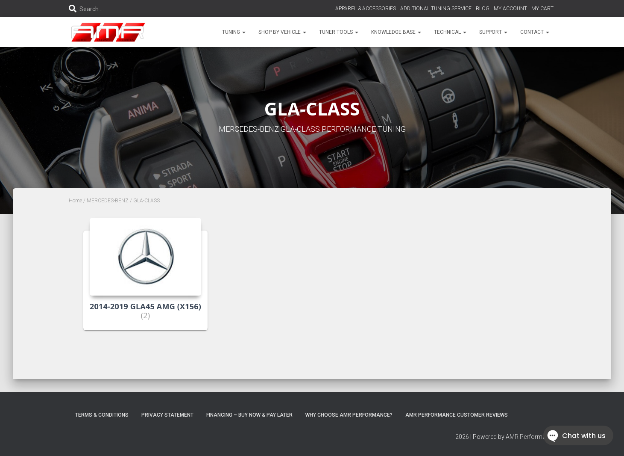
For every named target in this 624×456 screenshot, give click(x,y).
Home (75, 201)
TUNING (234, 32)
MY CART (542, 9)
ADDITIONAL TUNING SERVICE (436, 9)
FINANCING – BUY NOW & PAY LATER (249, 415)
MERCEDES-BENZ (108, 201)
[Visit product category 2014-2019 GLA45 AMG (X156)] (145, 280)
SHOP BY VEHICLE (282, 32)
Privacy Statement (167, 415)
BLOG (482, 9)
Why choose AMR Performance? (349, 415)
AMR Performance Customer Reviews (456, 415)
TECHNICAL (450, 32)
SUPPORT (493, 32)
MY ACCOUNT (510, 9)
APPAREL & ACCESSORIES (365, 9)
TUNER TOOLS (338, 32)
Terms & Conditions (102, 415)
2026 (462, 436)
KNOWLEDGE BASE (396, 32)
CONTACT (534, 32)
